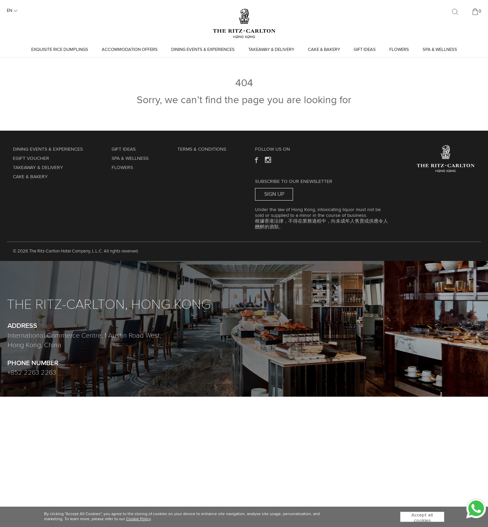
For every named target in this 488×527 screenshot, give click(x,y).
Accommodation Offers (130, 50)
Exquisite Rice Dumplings (59, 50)
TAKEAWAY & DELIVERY (271, 50)
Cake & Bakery (324, 50)
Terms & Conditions (201, 149)
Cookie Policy (138, 519)
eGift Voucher (31, 158)
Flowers (399, 50)
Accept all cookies (422, 517)
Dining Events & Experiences (203, 50)
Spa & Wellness (440, 50)
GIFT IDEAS (365, 50)
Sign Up (274, 194)
